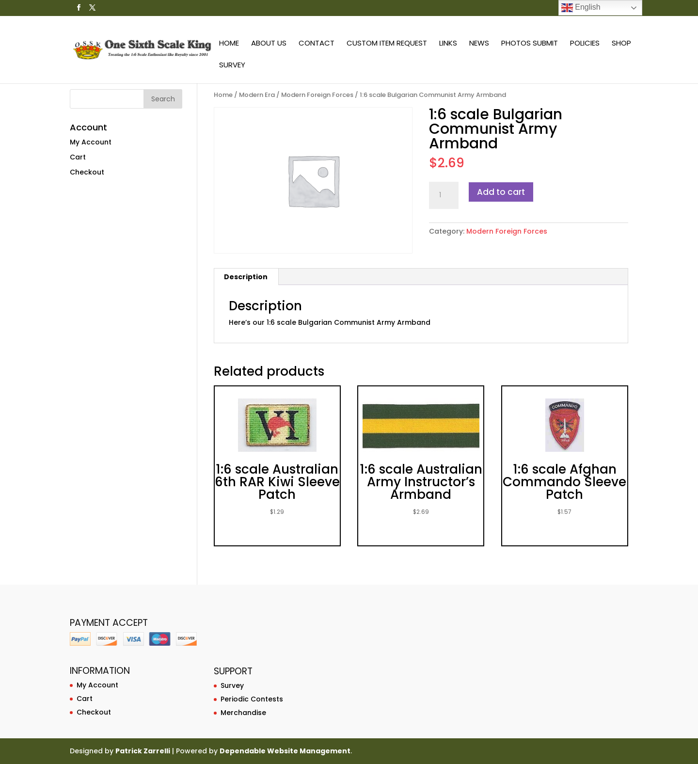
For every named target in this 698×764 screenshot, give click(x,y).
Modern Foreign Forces (317, 94)
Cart (78, 157)
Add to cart (501, 192)
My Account (90, 142)
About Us (268, 44)
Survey (232, 66)
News (479, 44)
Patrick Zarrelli (142, 751)
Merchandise (243, 712)
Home (229, 44)
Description (246, 277)
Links (448, 44)
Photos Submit (529, 44)
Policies (585, 44)
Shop (621, 44)
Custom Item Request (387, 44)
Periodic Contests (252, 699)
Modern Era (257, 94)
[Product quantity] (443, 195)
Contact (316, 44)
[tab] (246, 277)
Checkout (87, 172)
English (581, 8)
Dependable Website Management (285, 751)
